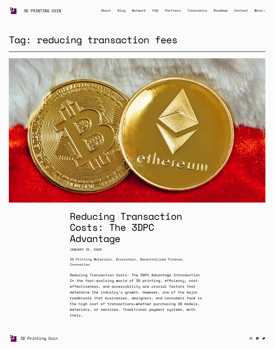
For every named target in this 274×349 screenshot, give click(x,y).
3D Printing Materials (91, 259)
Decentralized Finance (161, 259)
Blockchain (126, 259)
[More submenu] (264, 11)
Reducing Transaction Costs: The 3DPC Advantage (126, 227)
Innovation (80, 264)
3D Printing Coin (42, 11)
